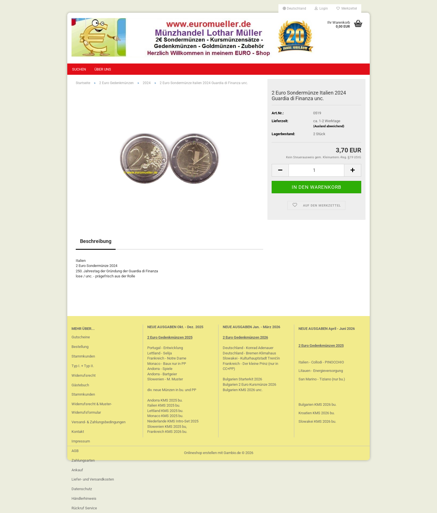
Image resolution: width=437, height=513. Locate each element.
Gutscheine (81, 337)
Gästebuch (80, 385)
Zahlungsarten (83, 460)
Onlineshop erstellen (200, 453)
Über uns (102, 69)
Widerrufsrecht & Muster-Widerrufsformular (92, 408)
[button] (294, 8)
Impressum (81, 441)
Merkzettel (346, 8)
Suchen (79, 69)
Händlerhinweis (84, 498)
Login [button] (321, 8)
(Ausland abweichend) (328, 126)
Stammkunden (83, 356)
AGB (75, 451)
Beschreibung (95, 241)
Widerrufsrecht (84, 375)
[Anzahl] (316, 170)
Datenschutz (82, 489)
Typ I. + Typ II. (83, 366)
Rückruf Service (84, 508)
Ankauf (77, 470)
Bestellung (80, 347)
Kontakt (78, 431)
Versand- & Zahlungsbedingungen (99, 422)
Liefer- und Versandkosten (93, 479)
